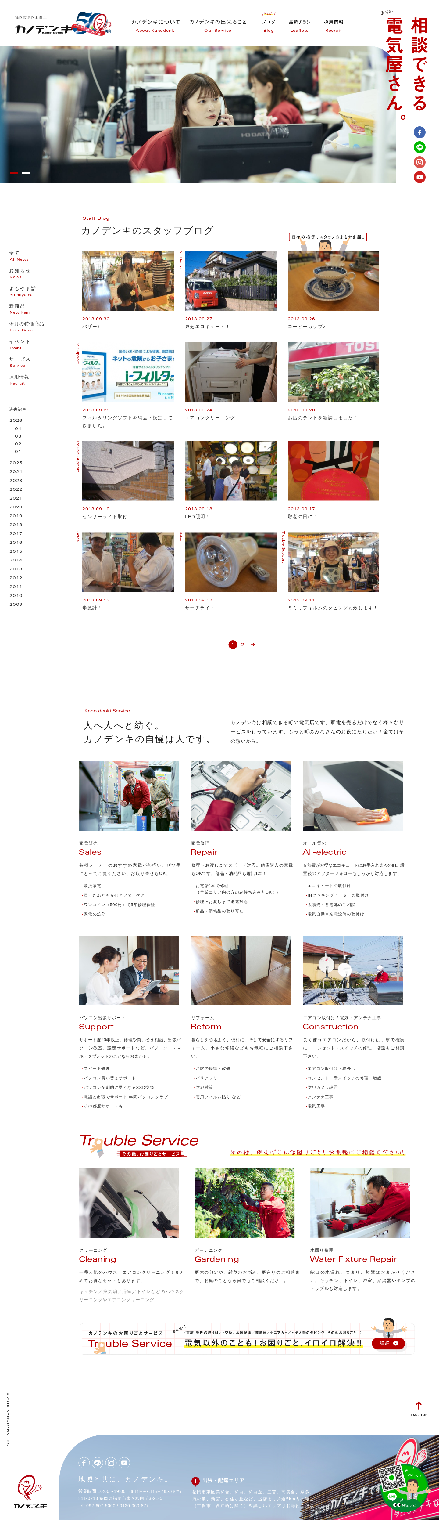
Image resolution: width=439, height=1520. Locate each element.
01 (18, 452)
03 (18, 437)
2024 (16, 472)
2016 (16, 543)
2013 (16, 570)
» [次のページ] (252, 642)
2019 (16, 516)
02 (18, 444)
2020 (16, 508)
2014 (16, 561)
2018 (16, 525)
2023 (16, 481)
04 (18, 429)
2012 (16, 578)
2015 (16, 552)
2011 (16, 587)
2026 (16, 421)
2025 (16, 463)
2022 (16, 490)
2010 (16, 596)
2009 (16, 605)
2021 (16, 499)
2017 (16, 534)
